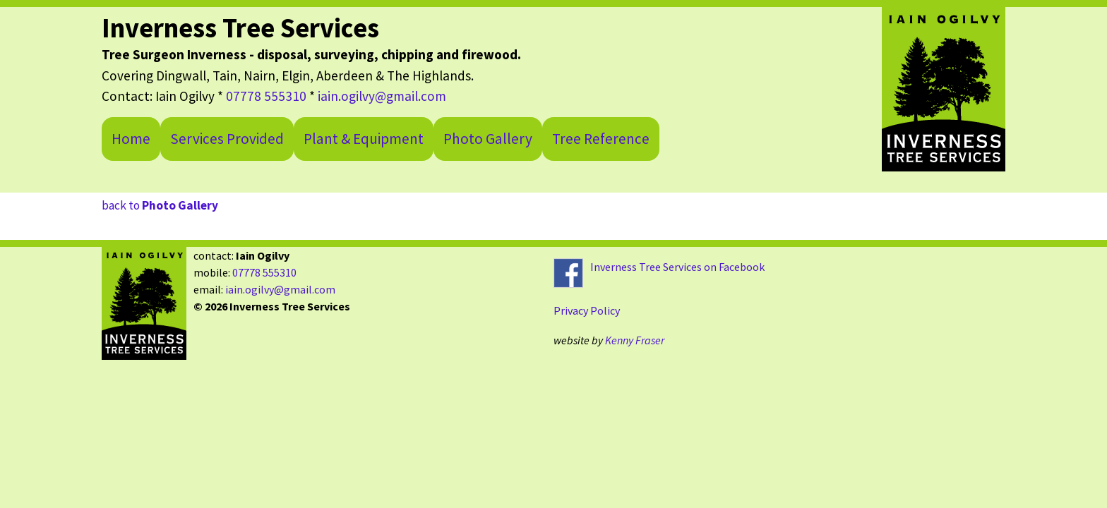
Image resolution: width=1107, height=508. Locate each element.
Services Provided (227, 138)
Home (131, 138)
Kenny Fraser (634, 340)
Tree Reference (601, 138)
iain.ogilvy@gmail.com (382, 95)
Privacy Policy (587, 310)
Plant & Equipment (364, 138)
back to (160, 205)
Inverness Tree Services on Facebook (677, 267)
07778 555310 (266, 95)
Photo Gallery (487, 138)
